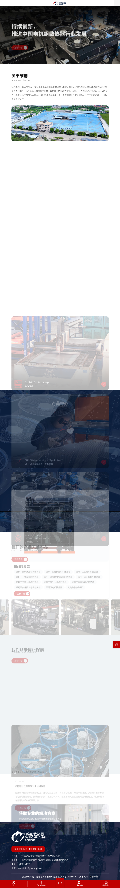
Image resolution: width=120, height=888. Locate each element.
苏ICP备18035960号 (68, 877)
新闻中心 (106, 883)
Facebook (41, 883)
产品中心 (79, 883)
